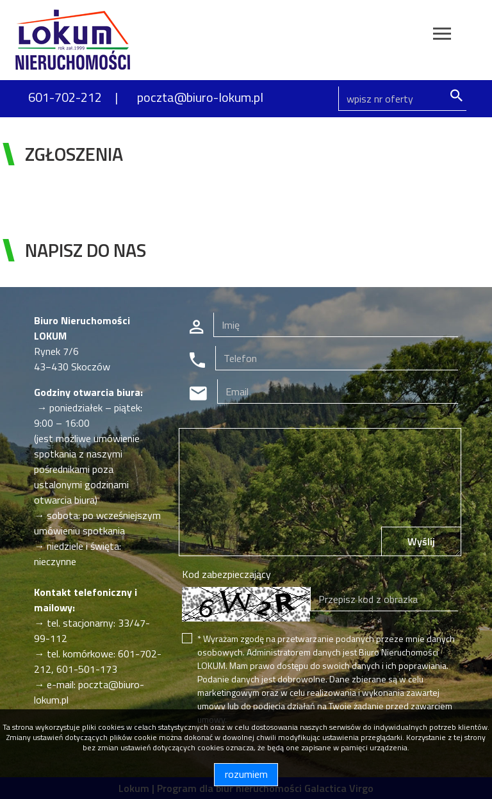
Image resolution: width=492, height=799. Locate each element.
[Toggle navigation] (442, 35)
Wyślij (421, 541)
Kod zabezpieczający (226, 574)
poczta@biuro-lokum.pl (200, 97)
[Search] (402, 98)
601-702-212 (65, 97)
